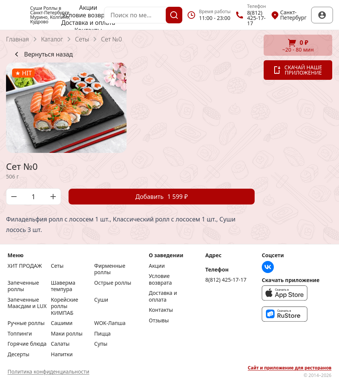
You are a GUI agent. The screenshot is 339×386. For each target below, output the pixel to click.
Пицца (102, 333)
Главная (17, 39)
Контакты (161, 310)
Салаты (60, 343)
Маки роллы (66, 333)
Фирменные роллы (109, 269)
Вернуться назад (42, 54)
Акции (88, 8)
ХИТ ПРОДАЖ (25, 265)
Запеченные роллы (23, 286)
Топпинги (20, 333)
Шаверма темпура (63, 286)
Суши (101, 299)
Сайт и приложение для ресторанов (289, 368)
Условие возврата (88, 15)
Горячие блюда (27, 343)
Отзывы (159, 320)
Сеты (82, 39)
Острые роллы (112, 282)
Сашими (61, 323)
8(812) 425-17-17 (225, 279)
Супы (100, 343)
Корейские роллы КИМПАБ (64, 306)
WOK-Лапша (109, 323)
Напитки (62, 354)
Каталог (52, 39)
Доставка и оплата (88, 23)
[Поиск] (174, 15)
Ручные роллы (26, 323)
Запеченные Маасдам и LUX (27, 303)
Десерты (18, 354)
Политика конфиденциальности (48, 371)
